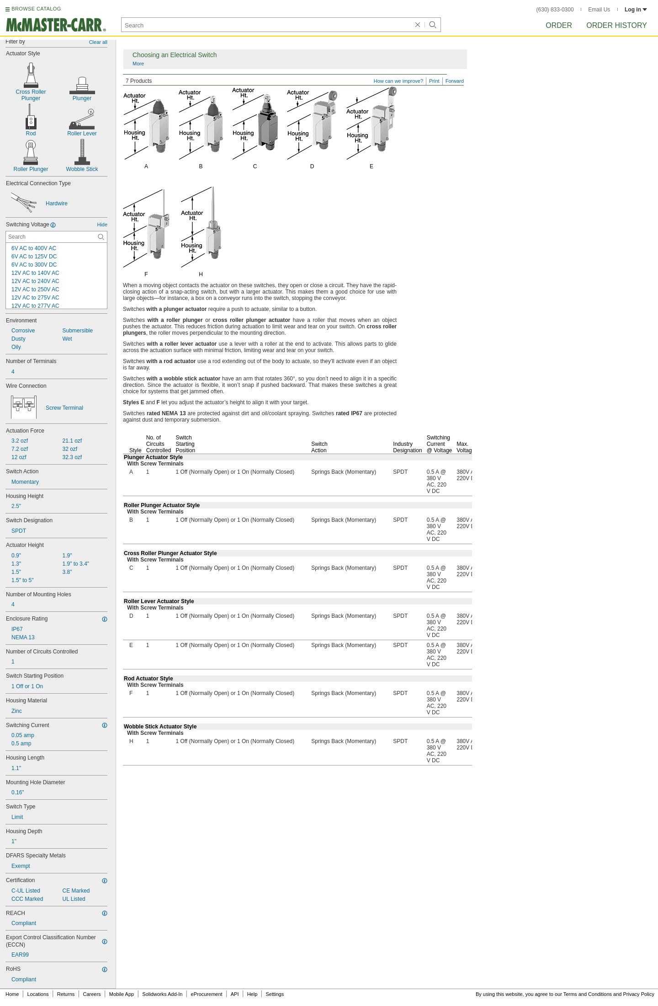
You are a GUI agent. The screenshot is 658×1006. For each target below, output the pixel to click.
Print (434, 81)
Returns (66, 994)
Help (252, 994)
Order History (616, 25)
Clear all (98, 42)
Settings (274, 994)
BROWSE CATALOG (36, 8)
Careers (92, 994)
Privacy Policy (638, 994)
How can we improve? (398, 81)
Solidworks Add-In (162, 994)
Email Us (599, 9)
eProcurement (207, 994)
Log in (636, 9)
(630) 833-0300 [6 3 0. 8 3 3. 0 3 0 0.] (555, 9)
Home (12, 994)
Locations (38, 994)
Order (559, 25)
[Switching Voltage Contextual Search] (56, 237)
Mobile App (121, 994)
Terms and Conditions (587, 994)
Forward (455, 81)
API (235, 994)
